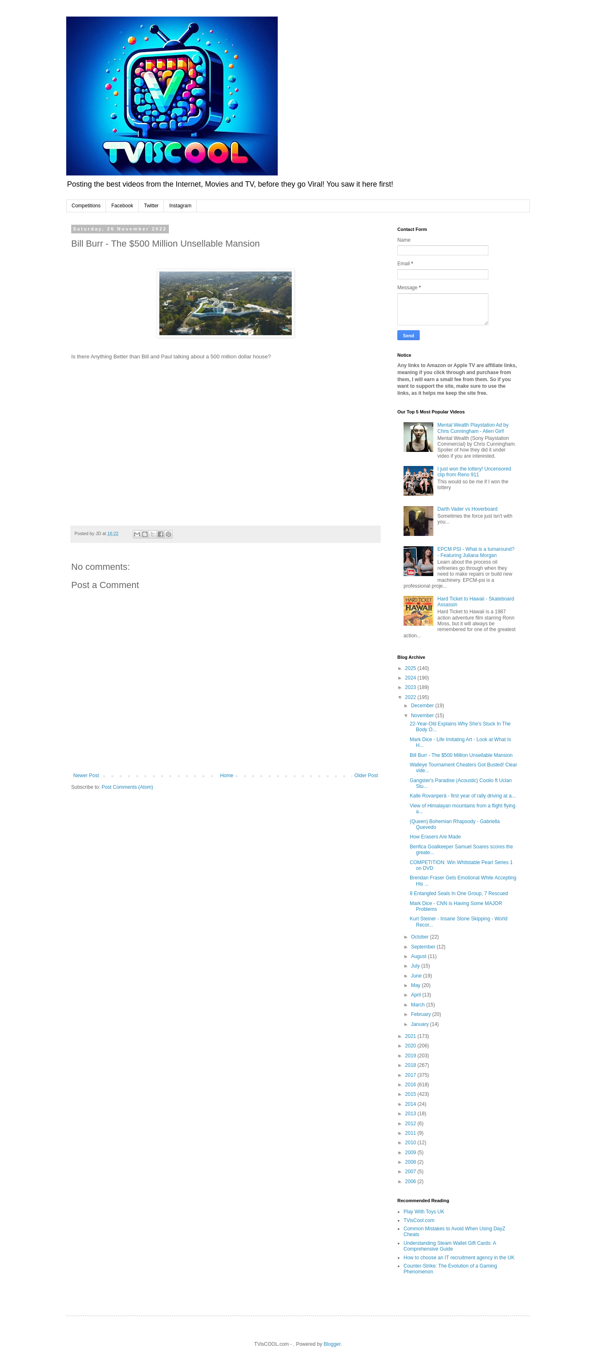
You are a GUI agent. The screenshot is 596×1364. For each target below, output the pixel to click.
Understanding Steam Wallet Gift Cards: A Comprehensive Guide (450, 1246)
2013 (411, 1114)
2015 (411, 1094)
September (424, 947)
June (417, 976)
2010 (411, 1142)
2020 (411, 1046)
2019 (411, 1056)
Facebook (122, 206)
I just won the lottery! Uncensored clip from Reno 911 (474, 472)
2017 (411, 1075)
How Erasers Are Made (435, 837)
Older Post (366, 775)
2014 (411, 1104)
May (416, 985)
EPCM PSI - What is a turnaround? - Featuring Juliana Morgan (475, 552)
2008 (411, 1162)
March (418, 1005)
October (420, 937)
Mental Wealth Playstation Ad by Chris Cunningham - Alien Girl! (473, 428)
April (416, 995)
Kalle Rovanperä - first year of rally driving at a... (463, 796)
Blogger (332, 1344)
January (420, 1024)
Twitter (151, 206)
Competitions (86, 206)
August (419, 956)
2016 (411, 1085)
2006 (411, 1181)
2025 (411, 668)
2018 (411, 1065)
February (421, 1014)
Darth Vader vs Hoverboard (467, 509)
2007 (411, 1171)
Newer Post (86, 775)
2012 (411, 1123)
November (423, 715)
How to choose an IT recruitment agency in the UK (459, 1258)
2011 (411, 1133)
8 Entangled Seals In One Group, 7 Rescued (459, 893)
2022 (411, 697)
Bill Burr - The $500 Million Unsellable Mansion (461, 755)
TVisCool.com (419, 1220)
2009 (411, 1152)
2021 (411, 1036)
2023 (411, 687)
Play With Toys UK (424, 1212)
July (416, 966)
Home (226, 775)
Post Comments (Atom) (127, 787)
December (423, 705)
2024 (411, 678)
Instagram (180, 206)
